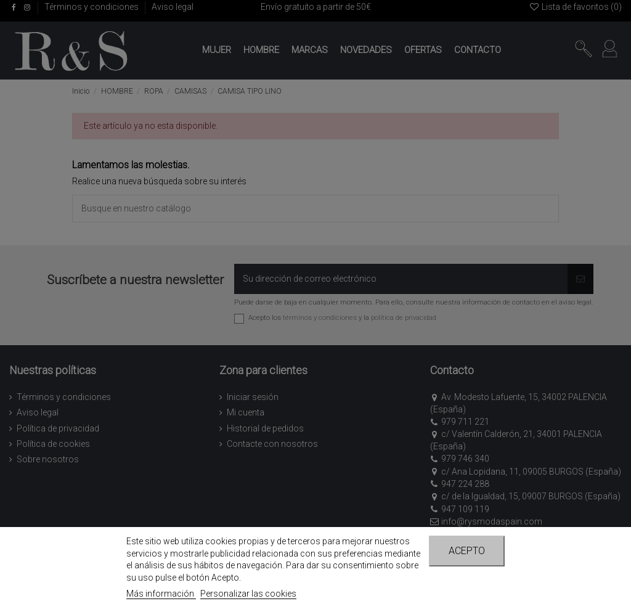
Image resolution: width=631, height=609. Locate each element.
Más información (161, 594)
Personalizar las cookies (248, 594)
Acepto (467, 551)
